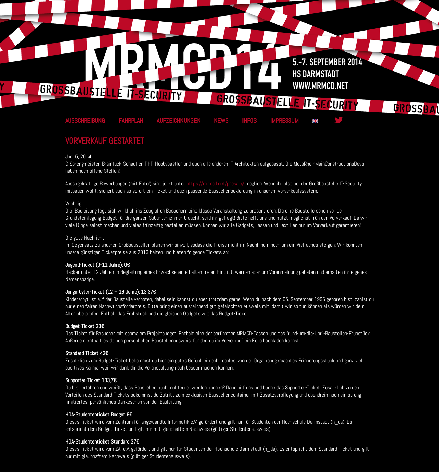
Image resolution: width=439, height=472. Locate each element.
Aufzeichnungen (178, 120)
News (221, 120)
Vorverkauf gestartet (104, 140)
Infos (249, 120)
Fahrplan (131, 120)
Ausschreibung (85, 120)
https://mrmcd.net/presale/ (215, 183)
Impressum (284, 120)
